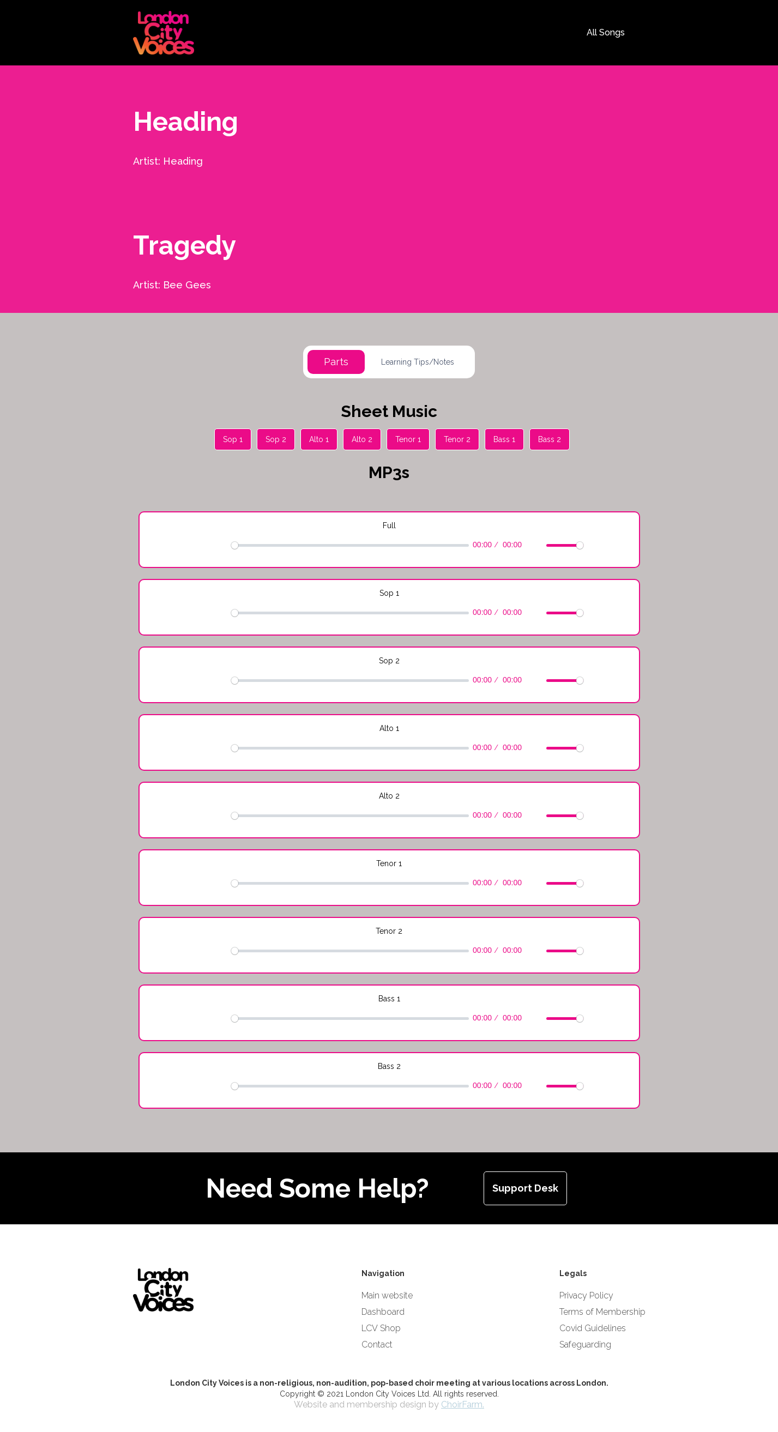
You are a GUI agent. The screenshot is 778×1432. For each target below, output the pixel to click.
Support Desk (525, 1188)
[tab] (336, 362)
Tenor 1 (408, 439)
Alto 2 (362, 439)
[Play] (201, 545)
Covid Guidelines (592, 1328)
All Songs (606, 32)
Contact (377, 1344)
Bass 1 (504, 439)
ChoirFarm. (462, 1404)
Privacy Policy (586, 1295)
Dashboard (383, 1312)
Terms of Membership (602, 1312)
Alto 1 (319, 439)
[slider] (350, 545)
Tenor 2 (457, 439)
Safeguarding (585, 1344)
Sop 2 (276, 439)
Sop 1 (233, 439)
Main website (387, 1295)
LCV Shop (381, 1328)
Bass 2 (549, 439)
